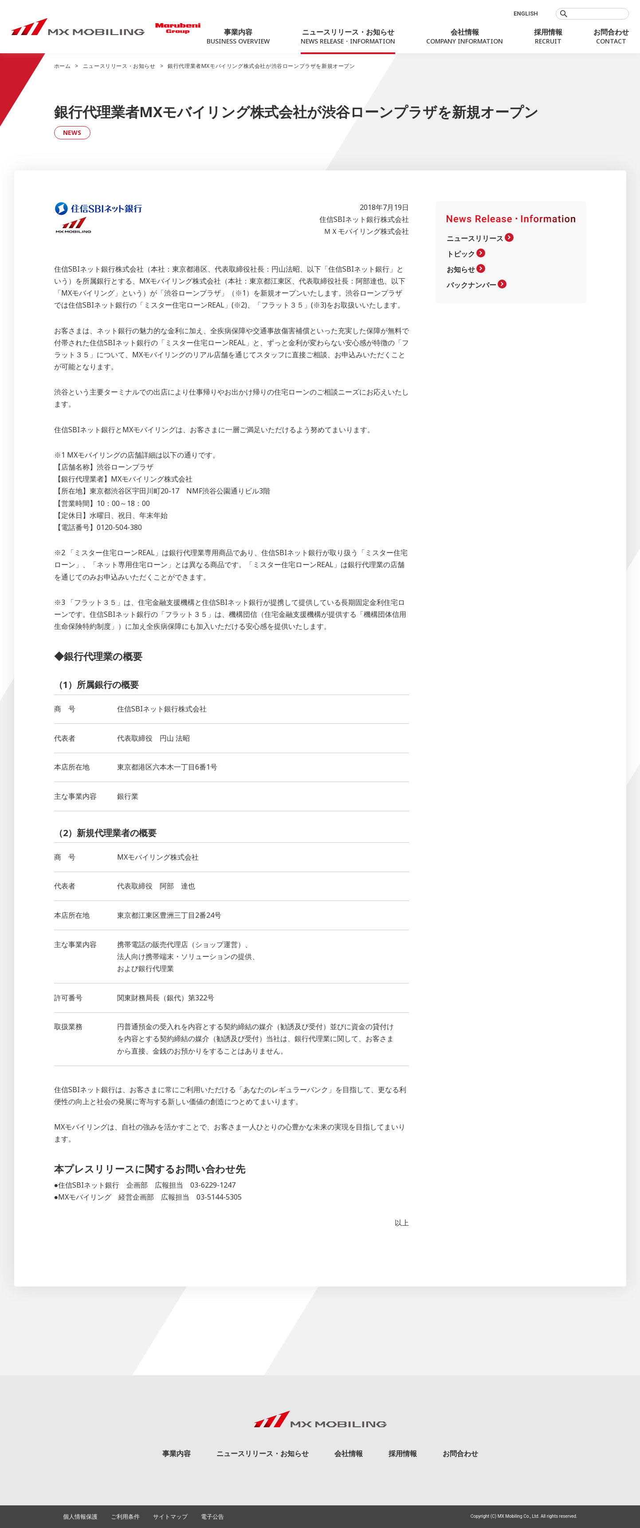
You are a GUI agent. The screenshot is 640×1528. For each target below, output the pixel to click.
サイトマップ (170, 1516)
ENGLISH (526, 13)
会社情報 (348, 1453)
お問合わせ (460, 1453)
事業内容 (176, 1453)
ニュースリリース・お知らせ (119, 66)
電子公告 (212, 1516)
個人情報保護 (80, 1516)
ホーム (62, 66)
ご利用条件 (125, 1516)
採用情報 (403, 1453)
